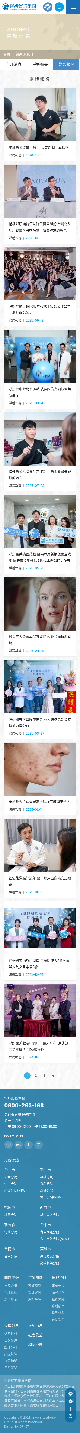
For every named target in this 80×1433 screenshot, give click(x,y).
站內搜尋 (59, 7)
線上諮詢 (47, 7)
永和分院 (46, 1183)
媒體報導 (66, 64)
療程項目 (59, 1277)
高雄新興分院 (49, 1263)
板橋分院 (46, 1177)
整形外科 (10, 1347)
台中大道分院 (49, 1232)
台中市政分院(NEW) (54, 1239)
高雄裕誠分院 (49, 1256)
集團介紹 (10, 1286)
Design (9, 1426)
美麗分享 (11, 1325)
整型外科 (58, 1313)
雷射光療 (58, 1286)
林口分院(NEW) (51, 1197)
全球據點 (10, 1292)
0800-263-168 (24, 1105)
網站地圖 (35, 1344)
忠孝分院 (10, 1177)
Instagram (70, 1416)
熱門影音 (10, 1299)
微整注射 (58, 1292)
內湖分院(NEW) (15, 1190)
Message (70, 1401)
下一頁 (71, 1075)
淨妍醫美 (40, 64)
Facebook (70, 1409)
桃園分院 (10, 1214)
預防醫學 (58, 1319)
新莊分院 (46, 1190)
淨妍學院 (34, 1299)
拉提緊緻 (58, 1299)
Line (70, 1394)
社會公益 (35, 1335)
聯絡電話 (8, 1145)
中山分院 (10, 1183)
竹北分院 (10, 1232)
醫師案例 (34, 1292)
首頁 (6, 54)
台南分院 (10, 1256)
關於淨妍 (11, 1277)
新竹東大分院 (49, 1214)
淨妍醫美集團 (19, 7)
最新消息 (23, 54)
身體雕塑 (58, 1306)
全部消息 (14, 64)
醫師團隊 (35, 1277)
